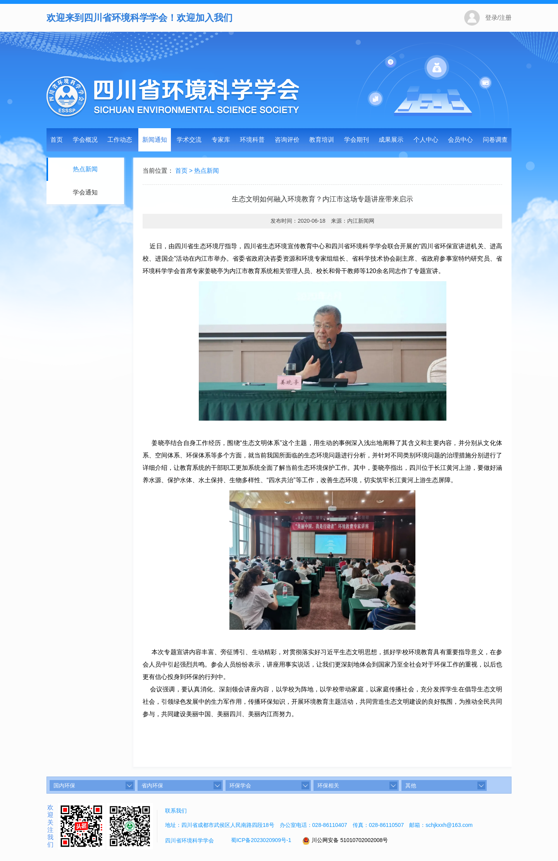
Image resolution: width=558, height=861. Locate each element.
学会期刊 (356, 139)
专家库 (221, 139)
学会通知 (84, 192)
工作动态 (119, 139)
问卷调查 (495, 139)
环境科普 (252, 139)
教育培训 (321, 139)
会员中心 (460, 139)
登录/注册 (498, 17)
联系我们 (176, 811)
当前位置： (158, 171)
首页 (56, 139)
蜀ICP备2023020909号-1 (261, 840)
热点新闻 (84, 169)
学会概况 (85, 139)
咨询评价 (287, 139)
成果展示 (391, 139)
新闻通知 (154, 139)
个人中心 (425, 139)
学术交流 (189, 139)
